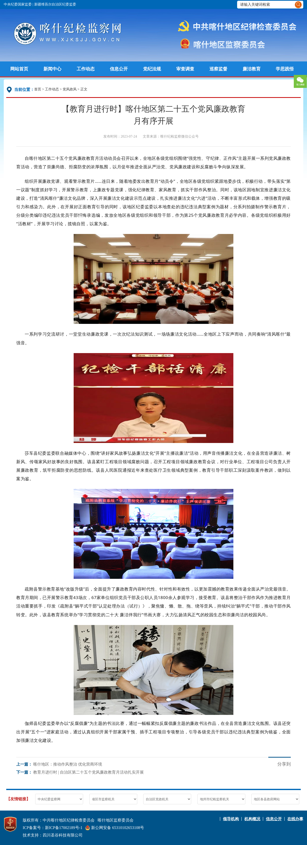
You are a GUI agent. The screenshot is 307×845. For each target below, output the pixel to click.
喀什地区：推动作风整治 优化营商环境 (67, 764)
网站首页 (19, 68)
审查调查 (185, 68)
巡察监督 (218, 68)
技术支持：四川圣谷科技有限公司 (53, 835)
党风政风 (70, 89)
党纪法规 (152, 68)
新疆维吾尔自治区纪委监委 (55, 4)
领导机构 (231, 819)
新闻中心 (52, 68)
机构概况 (252, 819)
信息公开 (119, 68)
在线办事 (295, 819)
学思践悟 (285, 68)
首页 (37, 89)
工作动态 (86, 68)
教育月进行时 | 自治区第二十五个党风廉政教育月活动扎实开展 (88, 772)
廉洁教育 (252, 68)
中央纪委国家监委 (18, 4)
